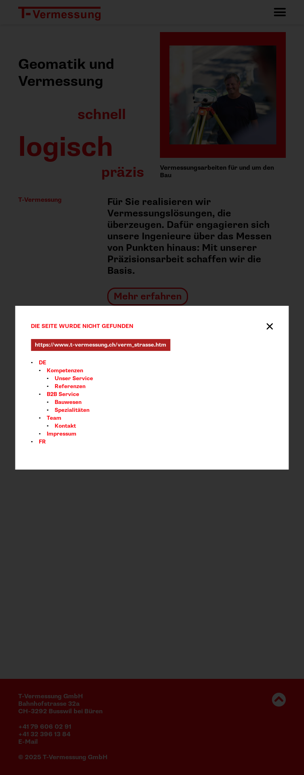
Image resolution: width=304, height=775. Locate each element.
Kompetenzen (65, 370)
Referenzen (70, 386)
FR (42, 441)
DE (42, 362)
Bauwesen (68, 402)
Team (54, 418)
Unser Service (74, 378)
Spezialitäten (72, 410)
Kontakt (65, 426)
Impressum (61, 433)
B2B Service (63, 394)
